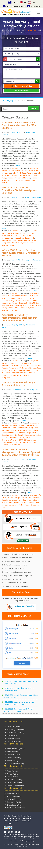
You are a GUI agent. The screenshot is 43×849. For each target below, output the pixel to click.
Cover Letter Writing (13, 782)
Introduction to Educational (24, 238)
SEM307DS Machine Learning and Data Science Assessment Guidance (19, 703)
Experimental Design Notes (26, 433)
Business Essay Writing (14, 732)
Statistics (15, 168)
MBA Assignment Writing (15, 729)
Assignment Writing (13, 793)
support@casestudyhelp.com (14, 6)
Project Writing (11, 774)
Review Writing (11, 760)
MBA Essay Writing (13, 726)
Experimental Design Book (28, 428)
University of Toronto (10, 310)
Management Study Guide (25, 308)
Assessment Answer (9, 303)
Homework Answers (9, 440)
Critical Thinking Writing (14, 763)
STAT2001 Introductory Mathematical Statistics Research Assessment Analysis (19, 318)
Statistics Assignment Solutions (23, 243)
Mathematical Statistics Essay (19, 370)
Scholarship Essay (12, 754)
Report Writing (11, 771)
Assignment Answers (33, 197)
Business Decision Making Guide (14, 305)
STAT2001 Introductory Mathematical (19, 374)
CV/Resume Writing (13, 741)
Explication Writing (13, 757)
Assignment (34, 389)
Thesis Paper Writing (13, 805)
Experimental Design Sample (13, 435)
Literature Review (12, 738)
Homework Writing (13, 799)
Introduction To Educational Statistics (16, 240)
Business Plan (11, 735)
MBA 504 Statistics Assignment (24, 173)
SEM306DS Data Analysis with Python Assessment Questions (18, 710)
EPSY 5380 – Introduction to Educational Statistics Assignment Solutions (20, 190)
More (18, 166)
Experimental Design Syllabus (21, 437)
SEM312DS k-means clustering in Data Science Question (18, 689)
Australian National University (20, 363)
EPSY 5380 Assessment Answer (14, 233)
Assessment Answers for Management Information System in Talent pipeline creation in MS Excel (21, 452)
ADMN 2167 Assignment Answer (14, 296)
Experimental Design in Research (14, 430)
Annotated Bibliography (14, 748)
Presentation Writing (13, 779)
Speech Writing (11, 777)
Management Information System (21, 502)
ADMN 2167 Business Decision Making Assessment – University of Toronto (21, 253)
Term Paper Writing (13, 796)
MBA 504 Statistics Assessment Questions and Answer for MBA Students (19, 125)
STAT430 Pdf (15, 445)
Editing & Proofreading (14, 785)
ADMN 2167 (34, 293)
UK (23, 3)
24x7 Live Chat (33, 6)
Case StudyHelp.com (9, 101)
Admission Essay (12, 751)
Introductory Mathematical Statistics (15, 365)
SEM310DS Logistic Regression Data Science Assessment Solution (21, 696)
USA (31, 3)
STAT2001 (35, 370)
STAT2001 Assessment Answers (14, 373)
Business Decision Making (29, 303)
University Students (9, 245)
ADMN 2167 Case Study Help (26, 300)
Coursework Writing (13, 802)
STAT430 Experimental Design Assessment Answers (18, 384)
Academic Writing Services (15, 808)
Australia (13, 3)
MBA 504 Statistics (16, 170)
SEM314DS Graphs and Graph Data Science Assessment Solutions (20, 682)
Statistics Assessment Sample (19, 178)
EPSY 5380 (33, 231)
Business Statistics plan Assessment (20, 499)
